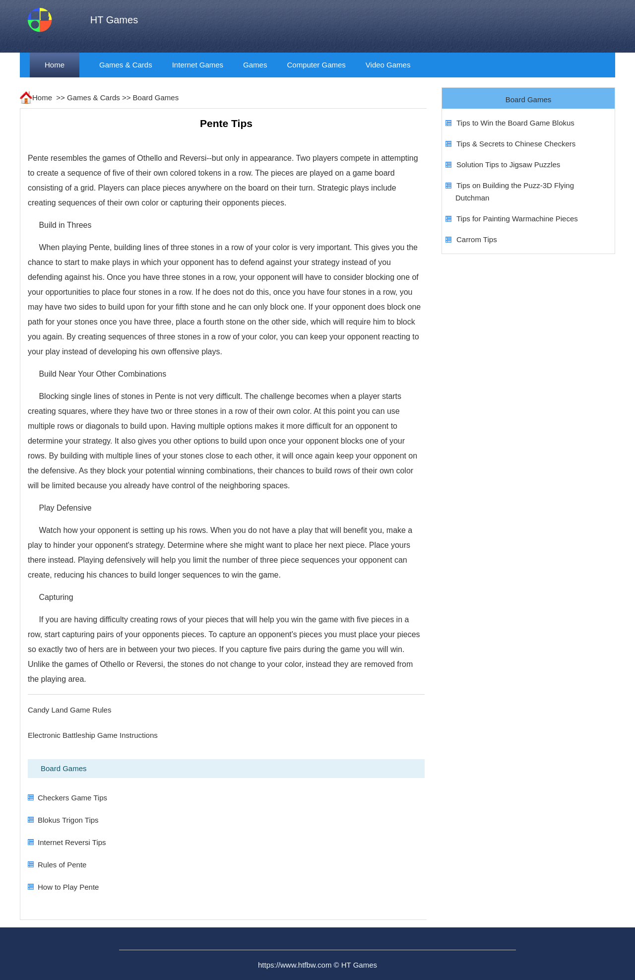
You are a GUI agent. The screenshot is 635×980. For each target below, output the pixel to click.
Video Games (388, 65)
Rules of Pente (62, 864)
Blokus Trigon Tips (68, 820)
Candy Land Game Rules (69, 710)
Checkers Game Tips (72, 797)
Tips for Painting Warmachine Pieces (517, 218)
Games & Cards (125, 65)
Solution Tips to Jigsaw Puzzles (508, 164)
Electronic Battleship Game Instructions (93, 735)
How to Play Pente (68, 887)
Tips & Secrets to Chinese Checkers (515, 143)
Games (255, 65)
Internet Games (197, 65)
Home (54, 65)
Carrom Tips (476, 239)
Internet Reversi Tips (72, 842)
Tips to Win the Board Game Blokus (515, 123)
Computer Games (316, 65)
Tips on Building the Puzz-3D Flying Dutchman (514, 191)
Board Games (156, 97)
